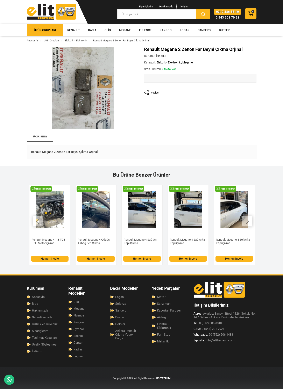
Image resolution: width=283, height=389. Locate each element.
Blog (35, 304)
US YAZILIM (163, 378)
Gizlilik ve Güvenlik (45, 324)
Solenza (120, 304)
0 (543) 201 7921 (208, 329)
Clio (108, 30)
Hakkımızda (166, 6)
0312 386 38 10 (227, 12)
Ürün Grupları (45, 30)
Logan (185, 30)
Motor (161, 297)
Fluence (145, 30)
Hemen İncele (50, 258)
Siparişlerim (146, 6)
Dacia (92, 30)
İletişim (184, 6)
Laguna (78, 356)
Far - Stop (163, 334)
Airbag (161, 317)
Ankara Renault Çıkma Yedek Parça (125, 334)
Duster (224, 30)
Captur (78, 342)
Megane (125, 30)
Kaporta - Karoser (169, 310)
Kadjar (77, 349)
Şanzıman (163, 304)
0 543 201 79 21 (227, 17)
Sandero (204, 30)
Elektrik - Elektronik (76, 40)
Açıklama (40, 136)
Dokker (120, 324)
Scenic (78, 336)
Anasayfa (32, 40)
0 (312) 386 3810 (207, 323)
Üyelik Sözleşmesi (44, 344)
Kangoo (166, 30)
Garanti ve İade (42, 317)
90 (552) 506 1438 (213, 334)
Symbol (78, 329)
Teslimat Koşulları (44, 338)
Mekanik (163, 341)
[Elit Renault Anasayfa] (51, 12)
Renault (73, 30)
